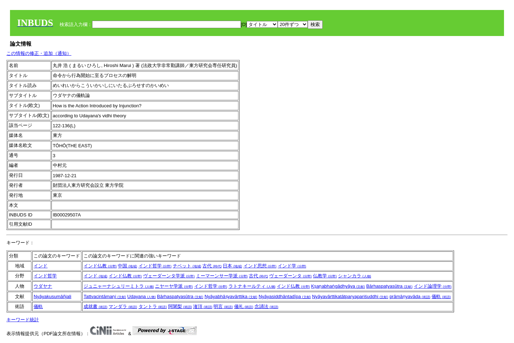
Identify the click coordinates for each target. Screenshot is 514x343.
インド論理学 (433, 286)
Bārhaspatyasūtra (389, 286)
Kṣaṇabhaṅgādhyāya (338, 286)
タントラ (152, 306)
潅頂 (202, 306)
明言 (223, 306)
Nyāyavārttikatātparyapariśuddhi (350, 296)
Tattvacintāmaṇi (105, 296)
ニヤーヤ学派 (174, 286)
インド (40, 265)
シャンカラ (354, 275)
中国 (127, 265)
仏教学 (325, 275)
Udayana (141, 296)
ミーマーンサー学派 (222, 275)
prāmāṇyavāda (409, 296)
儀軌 (441, 296)
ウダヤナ (43, 286)
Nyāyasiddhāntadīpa (284, 296)
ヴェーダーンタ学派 (169, 275)
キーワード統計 (22, 319)
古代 (212, 265)
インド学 (292, 265)
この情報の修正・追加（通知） (38, 53)
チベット (187, 265)
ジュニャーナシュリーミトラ (119, 286)
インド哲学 (155, 265)
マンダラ (123, 306)
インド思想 (260, 265)
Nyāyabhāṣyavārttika (231, 296)
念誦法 (266, 306)
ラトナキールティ (252, 286)
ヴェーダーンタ (290, 275)
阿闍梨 (180, 306)
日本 (232, 265)
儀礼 (243, 306)
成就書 (95, 306)
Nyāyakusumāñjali (52, 296)
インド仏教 (100, 265)
